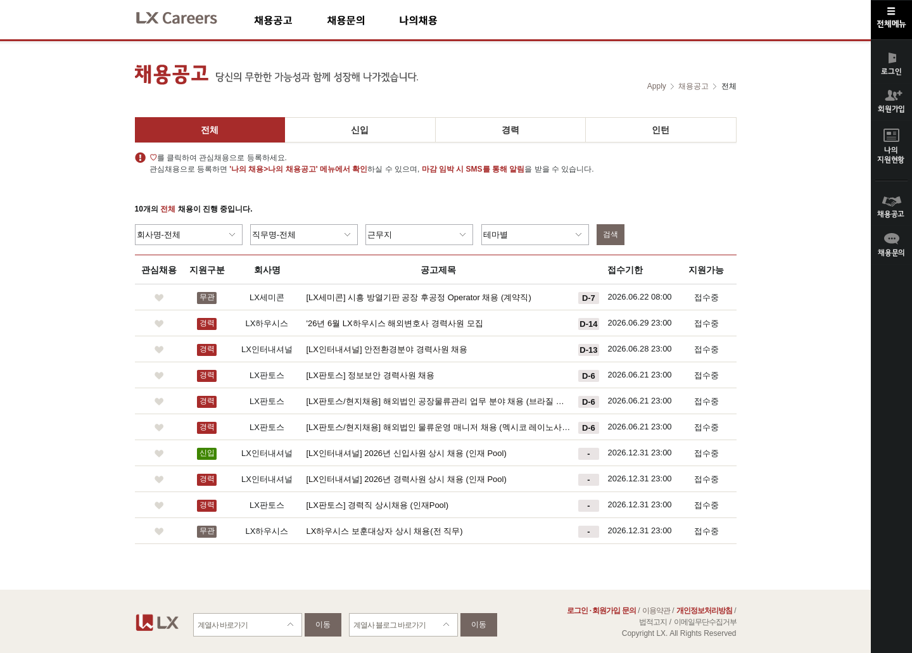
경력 (510, 130)
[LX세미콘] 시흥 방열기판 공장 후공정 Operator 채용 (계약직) (419, 297)
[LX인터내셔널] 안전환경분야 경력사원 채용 (387, 349)
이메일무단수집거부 (705, 622)
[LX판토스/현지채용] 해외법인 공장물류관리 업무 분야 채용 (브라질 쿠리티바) (439, 401)
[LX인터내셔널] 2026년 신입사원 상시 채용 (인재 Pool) (407, 453)
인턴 (660, 130)
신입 (360, 130)
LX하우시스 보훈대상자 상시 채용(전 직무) (385, 531)
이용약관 (656, 610)
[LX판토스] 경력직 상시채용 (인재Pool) (378, 505)
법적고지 (653, 622)
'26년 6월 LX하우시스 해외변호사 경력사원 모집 (395, 323)
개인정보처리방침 (704, 610)
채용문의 (363, 20)
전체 (209, 130)
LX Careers (187, 16)
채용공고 (290, 20)
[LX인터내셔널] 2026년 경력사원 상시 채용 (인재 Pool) (407, 479)
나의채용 (437, 20)
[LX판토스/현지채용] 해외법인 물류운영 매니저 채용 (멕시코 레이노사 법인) (439, 427)
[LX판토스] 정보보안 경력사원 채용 (371, 375)
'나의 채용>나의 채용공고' (273, 169)
